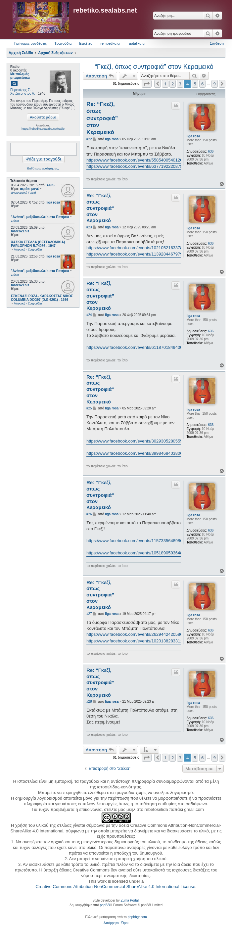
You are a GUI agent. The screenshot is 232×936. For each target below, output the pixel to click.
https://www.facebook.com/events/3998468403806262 (138, 453)
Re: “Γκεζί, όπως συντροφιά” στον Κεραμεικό (102, 118)
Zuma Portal (129, 900)
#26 (89, 514)
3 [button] (180, 84)
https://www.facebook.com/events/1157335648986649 (138, 540)
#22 (89, 139)
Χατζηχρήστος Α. (22, 93)
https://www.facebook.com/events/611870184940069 (136, 347)
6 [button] (202, 84)
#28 (89, 701)
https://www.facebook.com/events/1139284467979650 (138, 254)
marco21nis (20, 231)
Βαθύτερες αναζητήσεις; (43, 168)
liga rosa (53, 202)
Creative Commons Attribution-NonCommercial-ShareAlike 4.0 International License (115, 886)
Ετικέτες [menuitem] (85, 43)
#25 (89, 408)
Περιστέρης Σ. (20, 90)
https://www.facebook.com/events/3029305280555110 (138, 441)
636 (211, 151)
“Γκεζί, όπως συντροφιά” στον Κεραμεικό (154, 66)
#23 (89, 227)
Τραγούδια (62, 43)
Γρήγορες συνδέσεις (30, 43)
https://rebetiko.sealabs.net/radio (43, 128)
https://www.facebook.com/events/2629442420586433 (138, 634)
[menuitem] (111, 923)
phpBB (105, 905)
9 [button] (214, 84)
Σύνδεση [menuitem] (217, 43)
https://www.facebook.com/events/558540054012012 (136, 160)
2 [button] (172, 84)
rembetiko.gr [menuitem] (110, 43)
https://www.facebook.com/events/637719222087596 (136, 166)
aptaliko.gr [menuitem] (137, 43)
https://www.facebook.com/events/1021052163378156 (138, 247)
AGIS (50, 185)
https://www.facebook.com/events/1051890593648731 (138, 552)
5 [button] (195, 84)
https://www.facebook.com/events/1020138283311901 (138, 640)
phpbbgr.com (137, 917)
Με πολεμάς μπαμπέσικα (20, 75)
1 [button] (165, 84)
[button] (147, 84)
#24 (89, 315)
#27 (89, 614)
